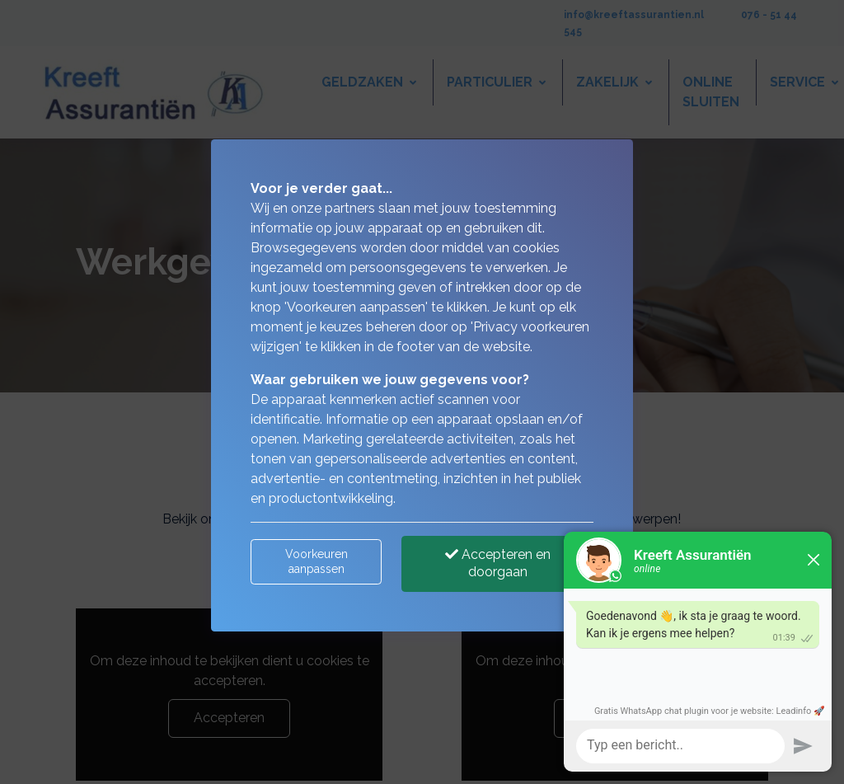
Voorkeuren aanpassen (316, 561)
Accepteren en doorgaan (498, 563)
